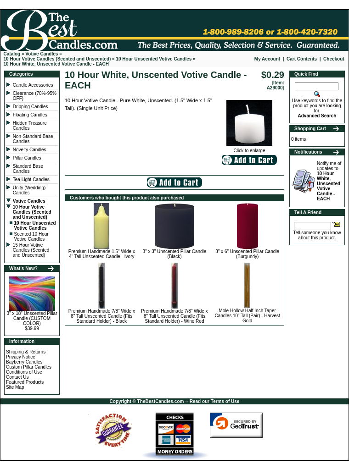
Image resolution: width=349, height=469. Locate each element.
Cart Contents (302, 58)
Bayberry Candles (24, 361)
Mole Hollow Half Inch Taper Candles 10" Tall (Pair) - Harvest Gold (247, 315)
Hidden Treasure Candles (30, 126)
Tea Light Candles (31, 179)
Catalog (12, 53)
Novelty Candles (30, 149)
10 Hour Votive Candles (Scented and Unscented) (57, 58)
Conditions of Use (24, 372)
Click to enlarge (249, 148)
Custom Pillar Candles (28, 367)
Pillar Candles (27, 157)
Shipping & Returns (25, 351)
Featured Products (25, 382)
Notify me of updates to (329, 181)
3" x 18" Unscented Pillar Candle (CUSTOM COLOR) (32, 318)
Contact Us (17, 377)
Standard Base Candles (28, 169)
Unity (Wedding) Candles (29, 190)
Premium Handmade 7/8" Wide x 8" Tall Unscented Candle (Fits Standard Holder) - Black (101, 316)
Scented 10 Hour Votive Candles (31, 237)
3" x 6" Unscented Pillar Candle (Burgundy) (247, 254)
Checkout (333, 58)
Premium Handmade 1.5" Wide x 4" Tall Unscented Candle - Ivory (101, 254)
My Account (267, 58)
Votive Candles (41, 53)
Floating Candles (31, 114)
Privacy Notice (20, 356)
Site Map (15, 387)
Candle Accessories (34, 85)
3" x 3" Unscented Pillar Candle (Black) (175, 254)
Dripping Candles (30, 106)
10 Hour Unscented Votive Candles (153, 58)
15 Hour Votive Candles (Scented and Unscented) (31, 250)
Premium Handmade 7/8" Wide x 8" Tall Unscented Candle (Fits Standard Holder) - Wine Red (174, 316)
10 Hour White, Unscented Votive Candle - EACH (56, 63)
